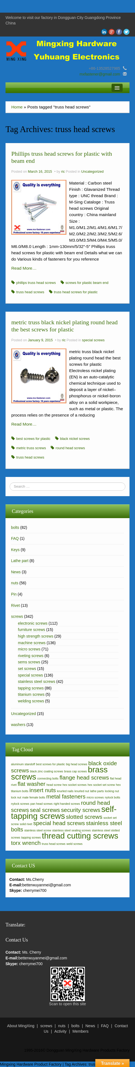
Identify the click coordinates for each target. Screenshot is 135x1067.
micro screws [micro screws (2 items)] (95, 797)
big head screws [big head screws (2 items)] (76, 764)
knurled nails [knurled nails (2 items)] (65, 791)
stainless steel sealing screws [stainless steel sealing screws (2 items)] (71, 830)
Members (80, 1031)
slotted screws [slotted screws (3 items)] (84, 817)
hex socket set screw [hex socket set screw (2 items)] (101, 784)
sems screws (29, 662)
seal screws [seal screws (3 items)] (45, 810)
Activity (60, 1031)
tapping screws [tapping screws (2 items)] (31, 837)
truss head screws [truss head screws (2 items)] (54, 843)
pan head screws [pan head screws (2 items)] (41, 803)
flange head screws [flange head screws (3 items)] (84, 777)
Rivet (15, 605)
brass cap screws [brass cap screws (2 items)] (75, 771)
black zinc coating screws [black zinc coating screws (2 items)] (46, 771)
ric (63, 172)
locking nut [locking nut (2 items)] (112, 791)
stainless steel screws (36, 681)
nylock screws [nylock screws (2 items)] (20, 803)
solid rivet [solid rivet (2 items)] (26, 824)
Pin (14, 594)
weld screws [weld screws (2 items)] (74, 843)
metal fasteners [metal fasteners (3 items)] (65, 796)
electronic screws (32, 623)
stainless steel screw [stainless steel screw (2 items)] (37, 830)
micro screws (29, 649)
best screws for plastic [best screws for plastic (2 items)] (50, 764)
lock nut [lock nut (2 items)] (16, 797)
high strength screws (35, 636)
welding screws (31, 701)
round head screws (70, 448)
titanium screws (31, 694)
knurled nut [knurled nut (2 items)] (81, 791)
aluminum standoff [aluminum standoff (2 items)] (23, 764)
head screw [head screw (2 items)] (54, 784)
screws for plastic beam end (87, 283)
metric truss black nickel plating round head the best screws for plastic (64, 326)
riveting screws (31, 655)
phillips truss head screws (36, 283)
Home (17, 107)
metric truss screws (31, 448)
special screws (93, 340)
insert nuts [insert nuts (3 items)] (42, 790)
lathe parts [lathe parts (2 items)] (97, 791)
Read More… (24, 268)
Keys (15, 550)
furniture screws (31, 629)
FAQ (15, 538)
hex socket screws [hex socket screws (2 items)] (75, 784)
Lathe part (19, 560)
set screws (27, 668)
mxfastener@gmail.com (100, 74)
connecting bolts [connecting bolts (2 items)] (47, 778)
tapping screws (31, 688)
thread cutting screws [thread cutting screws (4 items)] (80, 835)
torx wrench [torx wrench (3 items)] (26, 843)
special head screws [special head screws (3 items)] (59, 823)
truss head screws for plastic (76, 292)
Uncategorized (92, 172)
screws (17, 616)
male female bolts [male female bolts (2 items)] (33, 797)
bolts (15, 527)
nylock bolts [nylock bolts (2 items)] (112, 797)
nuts (14, 583)
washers (18, 724)
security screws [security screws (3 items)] (80, 810)
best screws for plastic (33, 439)
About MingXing (20, 1026)
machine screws (31, 643)
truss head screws (30, 292)
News (16, 572)
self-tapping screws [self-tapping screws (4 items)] (64, 812)
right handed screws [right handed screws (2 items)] (67, 803)
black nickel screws (75, 439)
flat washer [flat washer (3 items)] (31, 784)
